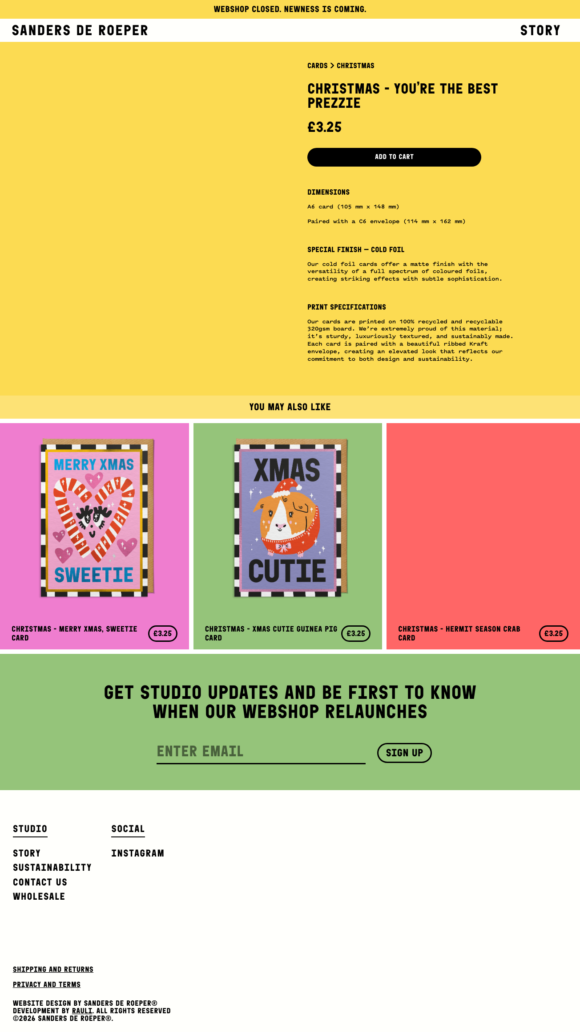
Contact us (40, 882)
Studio (30, 828)
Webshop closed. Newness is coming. (290, 9)
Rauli (82, 1011)
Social (128, 828)
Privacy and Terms (47, 984)
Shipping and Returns (53, 969)
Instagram (138, 853)
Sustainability (52, 867)
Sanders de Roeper (80, 30)
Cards (317, 65)
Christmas (356, 65)
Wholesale (39, 896)
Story (540, 30)
